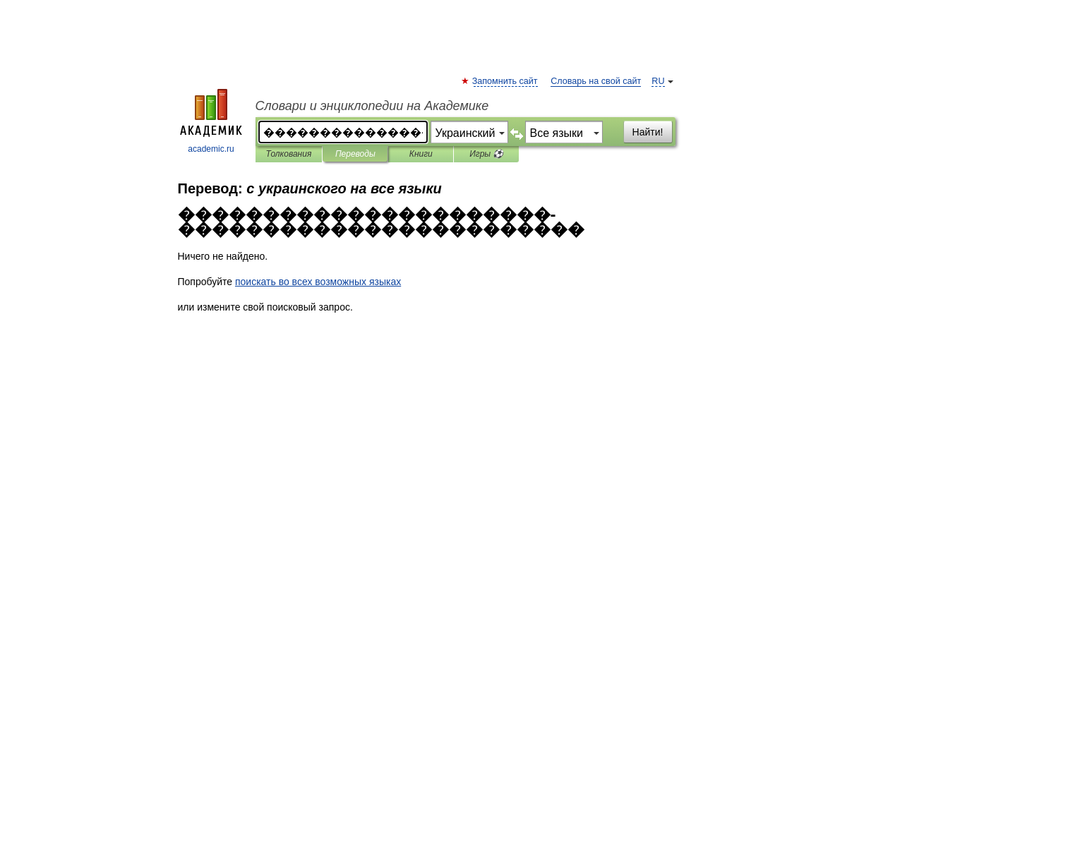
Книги (421, 154)
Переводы (355, 154)
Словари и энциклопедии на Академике (372, 106)
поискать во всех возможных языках (318, 281)
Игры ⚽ (486, 154)
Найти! (647, 132)
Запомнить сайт (506, 81)
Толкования (289, 154)
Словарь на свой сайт (596, 81)
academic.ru (211, 121)
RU (657, 81)
